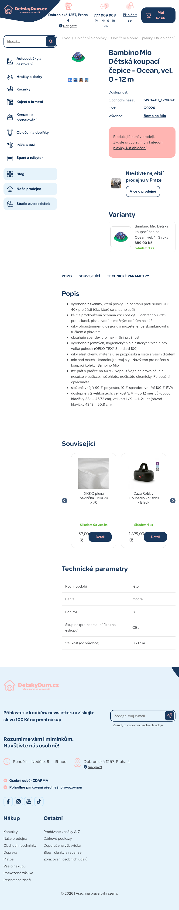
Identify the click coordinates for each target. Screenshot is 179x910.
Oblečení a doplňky (33, 132)
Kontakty (10, 831)
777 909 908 (105, 15)
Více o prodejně (143, 191)
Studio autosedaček (33, 203)
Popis (67, 276)
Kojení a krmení (30, 101)
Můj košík (160, 15)
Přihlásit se (130, 17)
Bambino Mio (155, 115)
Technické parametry (128, 276)
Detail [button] (100, 537)
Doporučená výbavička (62, 845)
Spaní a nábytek (30, 157)
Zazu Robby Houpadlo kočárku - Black (144, 497)
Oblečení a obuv (124, 37)
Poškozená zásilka (18, 872)
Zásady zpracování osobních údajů (138, 725)
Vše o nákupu (14, 866)
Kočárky (23, 89)
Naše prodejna (29, 188)
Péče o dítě (26, 145)
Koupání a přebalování (26, 117)
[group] (94, 500)
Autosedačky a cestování (29, 61)
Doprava (10, 852)
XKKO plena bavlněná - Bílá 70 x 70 (93, 497)
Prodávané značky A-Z (62, 831)
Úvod (66, 37)
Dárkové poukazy (58, 838)
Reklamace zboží (17, 879)
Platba (8, 859)
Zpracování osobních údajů (65, 859)
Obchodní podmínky (20, 845)
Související (89, 276)
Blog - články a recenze (63, 852)
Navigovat (70, 25)
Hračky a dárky (29, 76)
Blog (20, 174)
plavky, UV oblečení (158, 37)
